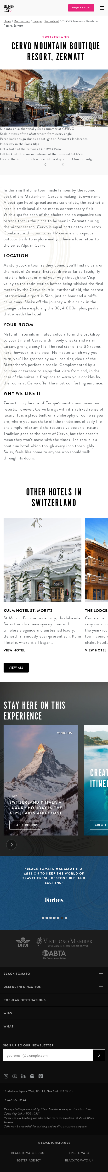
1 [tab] (43, 918)
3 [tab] (50, 918)
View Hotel (14, 650)
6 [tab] (62, 918)
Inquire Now (81, 7)
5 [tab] (58, 918)
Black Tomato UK (79, 1161)
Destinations (22, 21)
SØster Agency (29, 1161)
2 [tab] (46, 918)
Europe (37, 21)
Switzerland (52, 21)
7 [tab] (66, 918)
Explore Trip (25, 825)
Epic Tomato (79, 1153)
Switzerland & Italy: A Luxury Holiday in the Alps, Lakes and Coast (35, 808)
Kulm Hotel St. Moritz (28, 610)
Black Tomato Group (28, 1153)
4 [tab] (54, 918)
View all (16, 668)
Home (7, 21)
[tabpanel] (40, 586)
